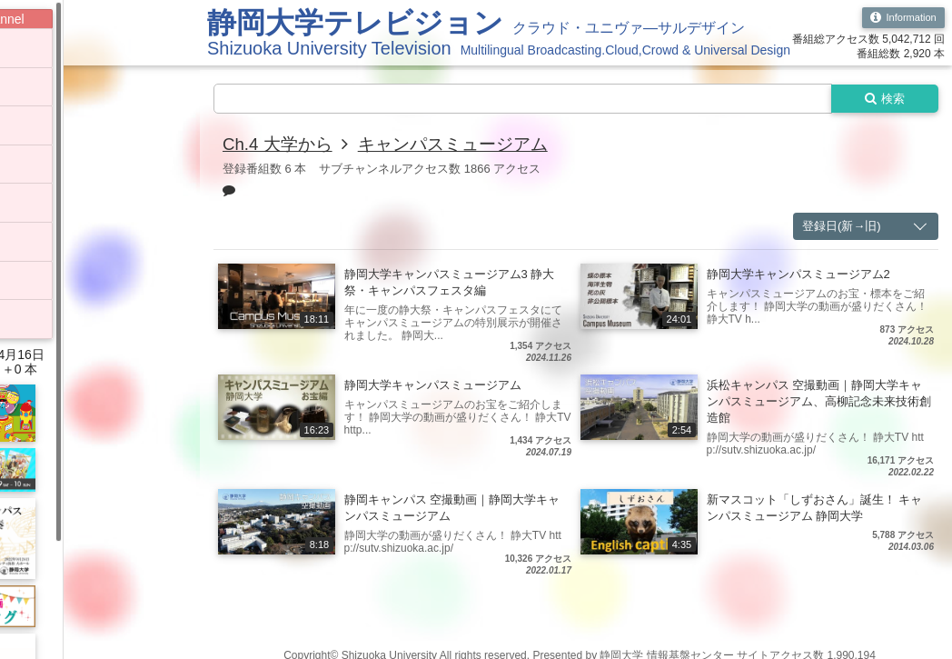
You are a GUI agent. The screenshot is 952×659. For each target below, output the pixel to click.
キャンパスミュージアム (464, 145)
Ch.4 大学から (281, 145)
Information (901, 18)
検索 (881, 99)
